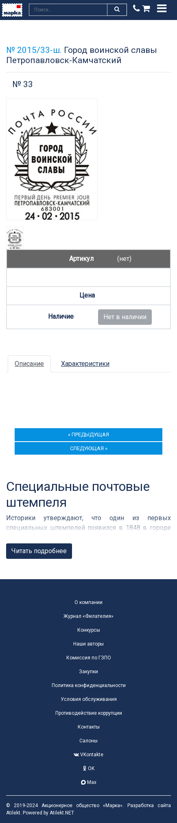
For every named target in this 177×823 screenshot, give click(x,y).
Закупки (88, 671)
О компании (88, 602)
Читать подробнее (39, 551)
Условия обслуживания (89, 699)
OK (88, 768)
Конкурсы (88, 630)
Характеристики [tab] (85, 364)
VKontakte (88, 754)
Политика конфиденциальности (89, 685)
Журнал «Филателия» (88, 616)
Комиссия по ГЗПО (88, 658)
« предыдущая (88, 434)
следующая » (88, 448)
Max (88, 782)
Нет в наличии (124, 317)
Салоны (88, 741)
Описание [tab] (29, 364)
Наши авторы (88, 644)
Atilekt (13, 813)
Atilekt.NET (62, 813)
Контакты (89, 727)
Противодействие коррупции (88, 713)
